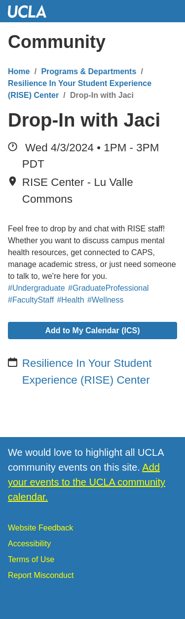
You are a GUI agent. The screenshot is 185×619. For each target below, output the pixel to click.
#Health (70, 300)
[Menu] (167, 42)
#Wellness (105, 300)
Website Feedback (40, 528)
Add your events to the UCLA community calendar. (86, 482)
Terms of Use (31, 559)
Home (19, 71)
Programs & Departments (88, 71)
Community (57, 42)
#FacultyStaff (31, 300)
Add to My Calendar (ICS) (92, 330)
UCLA (31, 11)
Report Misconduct (41, 575)
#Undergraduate (36, 288)
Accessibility (29, 543)
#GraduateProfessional (108, 288)
